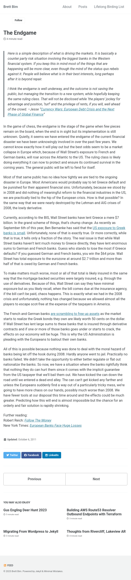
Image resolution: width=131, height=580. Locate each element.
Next (96, 479)
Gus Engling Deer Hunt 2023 (25, 510)
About (67, 7)
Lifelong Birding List (109, 7)
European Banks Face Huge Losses (56, 425)
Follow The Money (38, 420)
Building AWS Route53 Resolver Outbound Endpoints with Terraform (94, 512)
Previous (34, 479)
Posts (82, 7)
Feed (8, 565)
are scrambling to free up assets (75, 314)
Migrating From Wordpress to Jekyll (30, 531)
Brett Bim (10, 7)
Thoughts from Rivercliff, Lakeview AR (96, 531)
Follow (18, 20)
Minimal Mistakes (53, 571)
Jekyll (38, 571)
